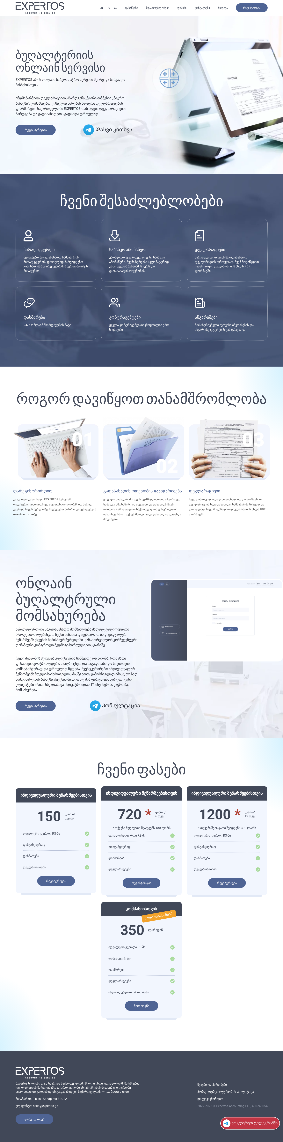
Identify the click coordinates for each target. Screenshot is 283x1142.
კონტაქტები (202, 7)
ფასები (181, 7)
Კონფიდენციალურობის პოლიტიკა (225, 1091)
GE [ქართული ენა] (115, 7)
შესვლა (223, 7)
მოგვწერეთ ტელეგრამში (250, 1123)
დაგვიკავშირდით (210, 1099)
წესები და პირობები (212, 1084)
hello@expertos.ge (45, 1106)
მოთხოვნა (141, 1006)
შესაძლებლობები (157, 7)
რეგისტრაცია (251, 7)
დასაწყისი (131, 7)
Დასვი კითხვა (107, 129)
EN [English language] (101, 7)
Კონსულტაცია (115, 705)
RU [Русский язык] (108, 7)
